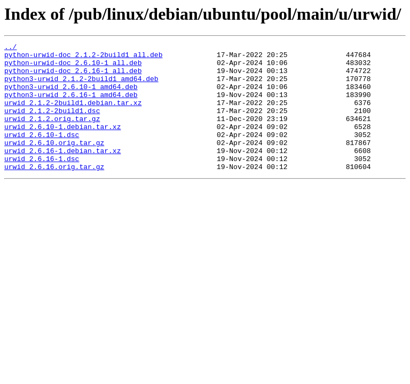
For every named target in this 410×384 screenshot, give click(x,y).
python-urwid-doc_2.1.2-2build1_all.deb (83, 57)
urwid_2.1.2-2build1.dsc (52, 125)
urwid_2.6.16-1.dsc (41, 182)
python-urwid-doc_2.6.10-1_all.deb (72, 67)
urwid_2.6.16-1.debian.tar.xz (62, 173)
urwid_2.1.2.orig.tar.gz (52, 134)
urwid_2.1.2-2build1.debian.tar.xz (72, 115)
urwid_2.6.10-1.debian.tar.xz (62, 144)
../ (10, 48)
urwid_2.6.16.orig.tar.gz (54, 192)
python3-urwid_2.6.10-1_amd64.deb (71, 96)
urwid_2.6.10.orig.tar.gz (54, 163)
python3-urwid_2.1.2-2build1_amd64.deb (81, 86)
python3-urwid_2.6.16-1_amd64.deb (71, 105)
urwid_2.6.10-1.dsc (41, 153)
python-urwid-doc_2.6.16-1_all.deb (72, 77)
